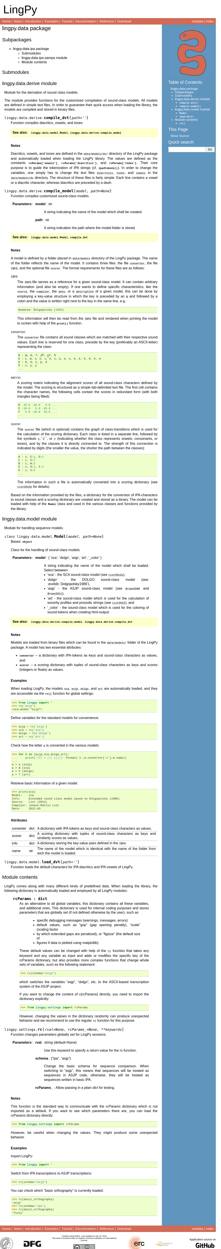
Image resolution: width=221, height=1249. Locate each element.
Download (124, 21)
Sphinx (77, 1228)
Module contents (34, 62)
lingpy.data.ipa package (31, 49)
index (210, 21)
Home (6, 21)
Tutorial (67, 21)
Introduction (33, 21)
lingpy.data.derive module (192, 99)
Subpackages (184, 92)
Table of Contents (185, 82)
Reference (107, 21)
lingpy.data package (184, 88)
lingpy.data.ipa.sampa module (44, 58)
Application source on (202, 1231)
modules (197, 21)
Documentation (85, 21)
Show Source (179, 136)
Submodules (31, 53)
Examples (51, 21)
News (18, 21)
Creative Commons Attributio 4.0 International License (97, 1231)
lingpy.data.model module (192, 109)
